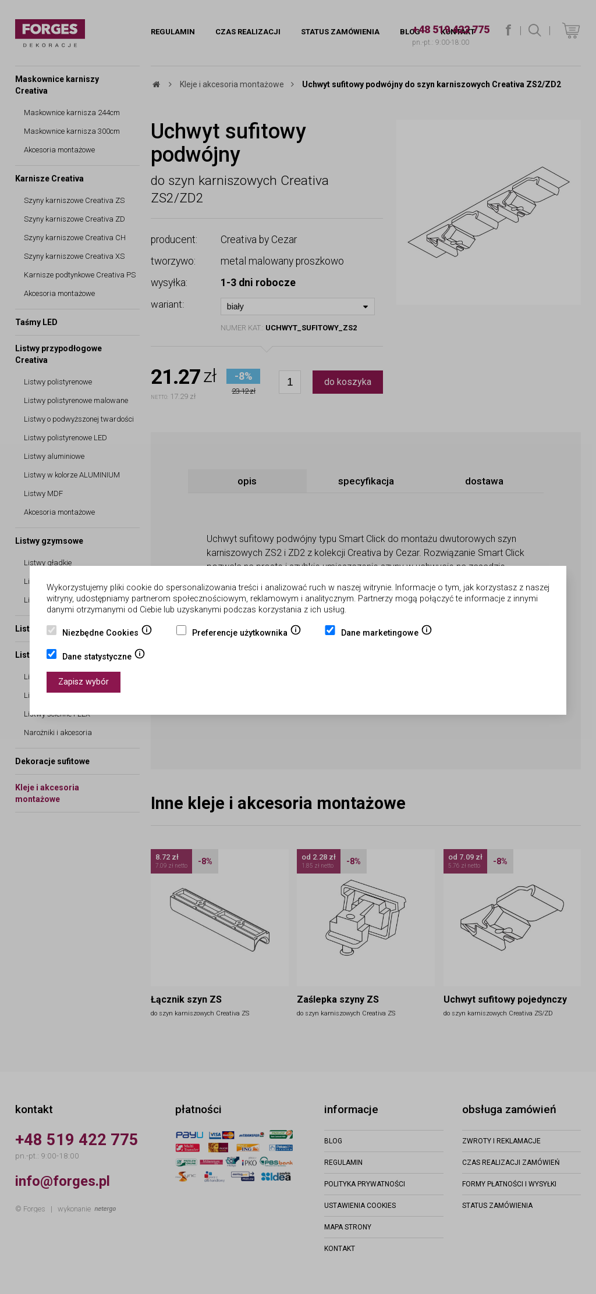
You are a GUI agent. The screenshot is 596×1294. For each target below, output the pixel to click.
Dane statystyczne (104, 658)
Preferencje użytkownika (246, 634)
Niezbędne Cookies (107, 634)
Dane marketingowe (386, 634)
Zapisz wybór (83, 682)
